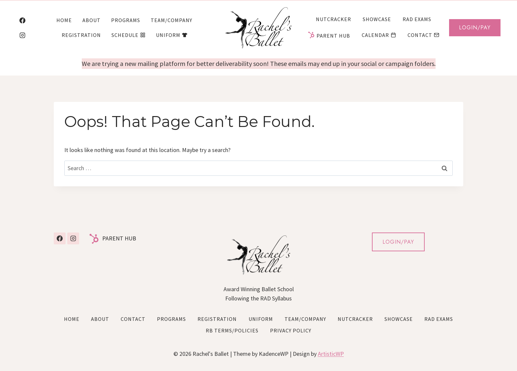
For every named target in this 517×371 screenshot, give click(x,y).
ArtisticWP (331, 353)
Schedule (128, 35)
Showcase (377, 19)
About (91, 20)
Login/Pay (475, 27)
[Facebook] (22, 20)
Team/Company (171, 20)
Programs (125, 20)
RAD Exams (417, 19)
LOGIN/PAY (398, 242)
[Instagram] (22, 35)
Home (64, 20)
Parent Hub (329, 35)
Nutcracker (333, 19)
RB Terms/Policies (232, 330)
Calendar (379, 35)
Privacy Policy (290, 330)
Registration (81, 35)
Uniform (171, 35)
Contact (423, 35)
